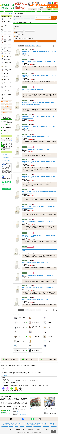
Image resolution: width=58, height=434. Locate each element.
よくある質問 (43, 11)
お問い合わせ (53, 11)
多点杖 (22, 18)
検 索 (54, 17)
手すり (12, 428)
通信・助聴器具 (39, 428)
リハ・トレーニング (46, 429)
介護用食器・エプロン (47, 428)
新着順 (33, 45)
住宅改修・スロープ (18, 428)
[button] (56, 46)
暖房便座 (31, 38)
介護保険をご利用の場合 (6, 160)
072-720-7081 (17, 416)
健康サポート (22, 429)
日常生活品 (16, 429)
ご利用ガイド (24, 11)
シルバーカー (27, 18)
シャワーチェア (17, 18)
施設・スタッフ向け (29, 429)
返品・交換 (34, 11)
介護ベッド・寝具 (26, 428)
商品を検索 (35, 41)
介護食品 (54, 428)
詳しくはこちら (4, 375)
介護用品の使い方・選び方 (6, 155)
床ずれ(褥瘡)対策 (33, 428)
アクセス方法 (32, 411)
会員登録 (49, 9)
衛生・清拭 (11, 429)
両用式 (20, 38)
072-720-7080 (19, 415)
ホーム (5, 11)
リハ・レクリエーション (37, 429)
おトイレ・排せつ (8, 13)
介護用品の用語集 (5, 157)
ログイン (55, 9)
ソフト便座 (25, 38)
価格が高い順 (27, 45)
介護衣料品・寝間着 (5, 429)
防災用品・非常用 (54, 429)
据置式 (16, 38)
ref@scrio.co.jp (22, 418)
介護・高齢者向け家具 (6, 428)
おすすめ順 (38, 45)
